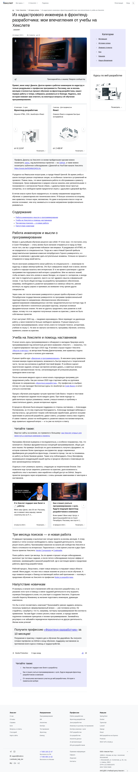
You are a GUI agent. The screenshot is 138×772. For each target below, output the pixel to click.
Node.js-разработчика (64, 577)
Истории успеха (34, 10)
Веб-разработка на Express (109, 735)
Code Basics (70, 386)
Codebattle (57, 550)
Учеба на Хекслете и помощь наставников (34, 220)
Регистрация (119, 3)
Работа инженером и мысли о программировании (37, 217)
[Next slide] (83, 129)
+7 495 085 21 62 (46, 757)
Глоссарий (13, 732)
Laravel (102, 726)
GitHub (62, 163)
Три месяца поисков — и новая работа (32, 223)
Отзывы (12, 719)
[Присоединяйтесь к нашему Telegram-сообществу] (49, 79)
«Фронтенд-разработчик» (46, 383)
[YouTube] (14, 752)
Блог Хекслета (21, 10)
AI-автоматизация (76, 742)
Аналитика (43, 722)
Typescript (103, 722)
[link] (49, 79)
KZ (19, 763)
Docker (102, 719)
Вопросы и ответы (16, 729)
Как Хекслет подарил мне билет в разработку (40, 668)
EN (15, 763)
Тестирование (44, 729)
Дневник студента (105, 47)
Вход (128, 3)
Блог (11, 726)
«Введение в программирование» (45, 358)
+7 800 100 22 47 (46, 752)
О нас (11, 716)
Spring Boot (103, 716)
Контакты (73, 761)
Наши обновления (105, 60)
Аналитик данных (75, 739)
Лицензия (73, 758)
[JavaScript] (16, 30)
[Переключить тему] (133, 3)
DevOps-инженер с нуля (78, 729)
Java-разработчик (76, 722)
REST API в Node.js (106, 742)
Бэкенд (42, 735)
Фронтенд (43, 732)
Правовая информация (77, 751)
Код (100, 52)
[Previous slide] (16, 129)
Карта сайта (14, 735)
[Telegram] (11, 752)
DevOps (42, 726)
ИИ (41, 719)
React (102, 732)
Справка (12, 722)
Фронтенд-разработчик (77, 719)
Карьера (102, 56)
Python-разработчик (76, 716)
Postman (102, 739)
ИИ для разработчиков (77, 745)
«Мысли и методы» (20, 351)
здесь (27, 163)
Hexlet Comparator (43, 550)
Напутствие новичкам (25, 226)
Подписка (45, 3)
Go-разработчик (75, 735)
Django (102, 729)
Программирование (46, 716)
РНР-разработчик (75, 732)
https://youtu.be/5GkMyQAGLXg (27, 168)
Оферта (72, 755)
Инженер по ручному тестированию (81, 726)
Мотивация (103, 39)
